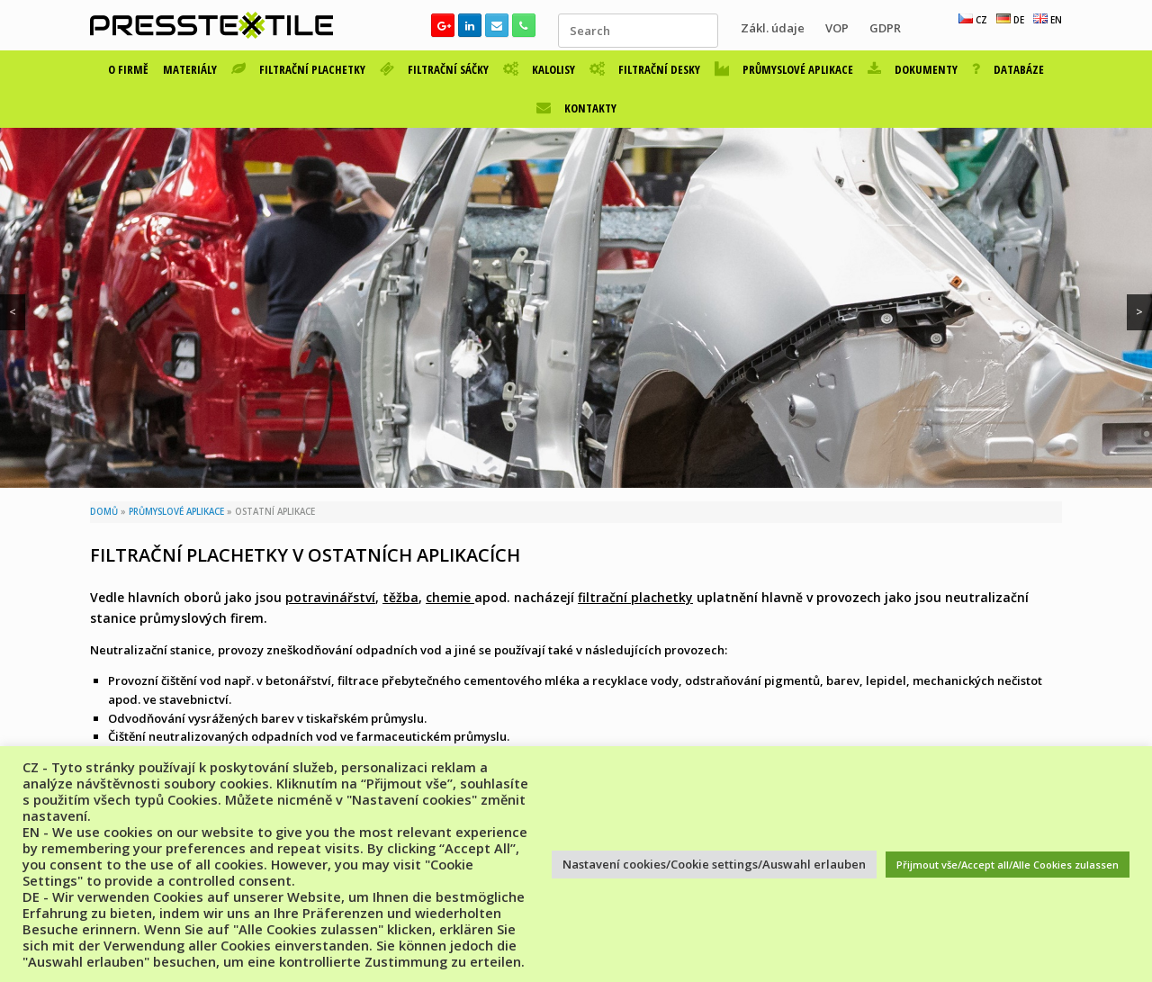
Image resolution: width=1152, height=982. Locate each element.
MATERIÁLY (190, 69)
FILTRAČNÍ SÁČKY (434, 69)
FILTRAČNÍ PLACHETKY (298, 69)
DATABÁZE (1008, 69)
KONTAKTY (576, 108)
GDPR (885, 28)
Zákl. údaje (773, 28)
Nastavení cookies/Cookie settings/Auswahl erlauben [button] (714, 864)
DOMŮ (104, 512)
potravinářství (330, 597)
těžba (400, 597)
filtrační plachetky (635, 597)
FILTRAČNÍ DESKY (645, 69)
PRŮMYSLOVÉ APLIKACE (784, 69)
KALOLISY (539, 69)
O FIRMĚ (128, 69)
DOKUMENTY (913, 69)
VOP (837, 28)
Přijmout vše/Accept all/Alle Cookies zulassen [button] (1007, 864)
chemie (450, 597)
